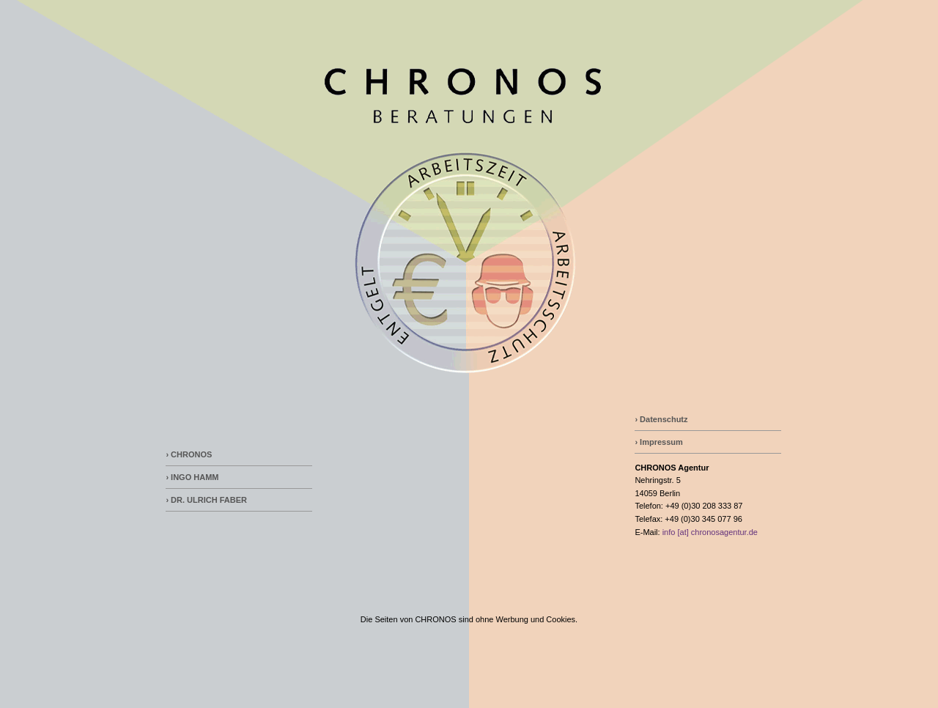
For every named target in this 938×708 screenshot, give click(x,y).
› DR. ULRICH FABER (206, 499)
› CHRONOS (189, 454)
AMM (208, 477)
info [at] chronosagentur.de (710, 532)
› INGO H (182, 477)
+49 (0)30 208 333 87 (704, 505)
